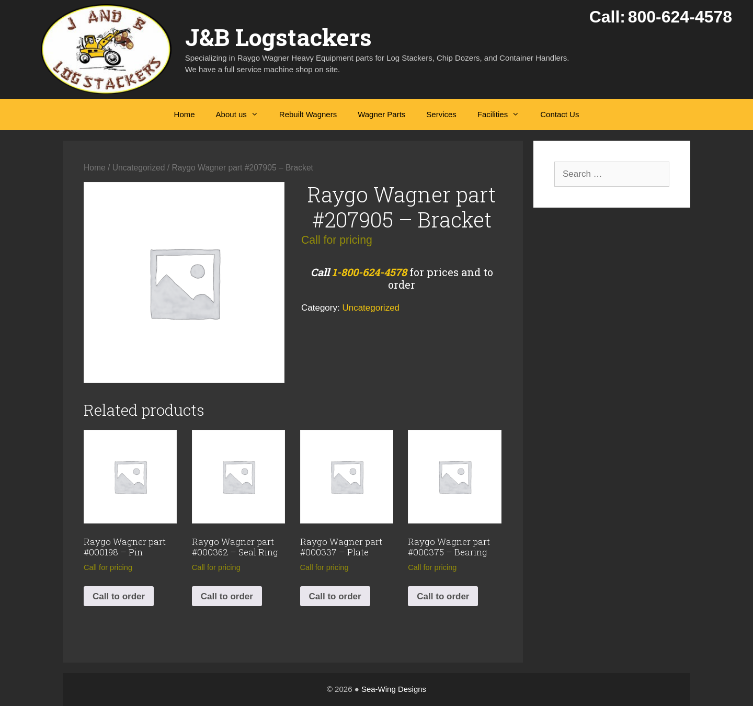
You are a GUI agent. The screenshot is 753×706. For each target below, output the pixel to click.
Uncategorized (138, 167)
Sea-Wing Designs (393, 689)
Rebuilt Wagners (308, 114)
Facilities (503, 114)
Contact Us (559, 114)
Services (441, 114)
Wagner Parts (381, 114)
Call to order (119, 596)
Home (184, 114)
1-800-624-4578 (369, 272)
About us (242, 114)
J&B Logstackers (278, 36)
